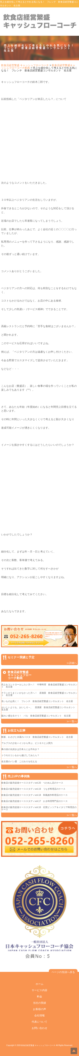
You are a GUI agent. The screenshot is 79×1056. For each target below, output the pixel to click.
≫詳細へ (72, 662)
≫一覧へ (72, 721)
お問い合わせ (39, 1028)
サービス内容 (39, 990)
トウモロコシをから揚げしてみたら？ (20, 755)
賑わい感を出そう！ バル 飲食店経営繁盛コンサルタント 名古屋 (36, 715)
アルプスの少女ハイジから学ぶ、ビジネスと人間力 (27, 743)
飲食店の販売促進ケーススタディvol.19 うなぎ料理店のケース (33, 789)
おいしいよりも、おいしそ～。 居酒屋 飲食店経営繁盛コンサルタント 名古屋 (39, 708)
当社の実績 (39, 1002)
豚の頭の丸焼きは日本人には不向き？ (20, 749)
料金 (39, 996)
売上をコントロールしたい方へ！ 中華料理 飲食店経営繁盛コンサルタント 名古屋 (39, 685)
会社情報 (39, 1015)
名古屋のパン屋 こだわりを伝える (20, 761)
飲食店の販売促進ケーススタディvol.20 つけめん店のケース (32, 783)
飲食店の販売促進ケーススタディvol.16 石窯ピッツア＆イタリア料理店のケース (39, 808)
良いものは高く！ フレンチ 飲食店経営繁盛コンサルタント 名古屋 (37, 701)
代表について (39, 1021)
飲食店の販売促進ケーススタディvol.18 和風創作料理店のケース (34, 795)
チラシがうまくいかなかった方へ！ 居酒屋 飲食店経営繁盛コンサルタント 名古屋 (39, 694)
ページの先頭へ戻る (63, 972)
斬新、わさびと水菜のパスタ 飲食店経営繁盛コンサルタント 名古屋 (37, 737)
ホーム (39, 983)
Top (74, 1051)
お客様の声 (39, 1009)
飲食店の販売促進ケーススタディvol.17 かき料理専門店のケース (34, 801)
